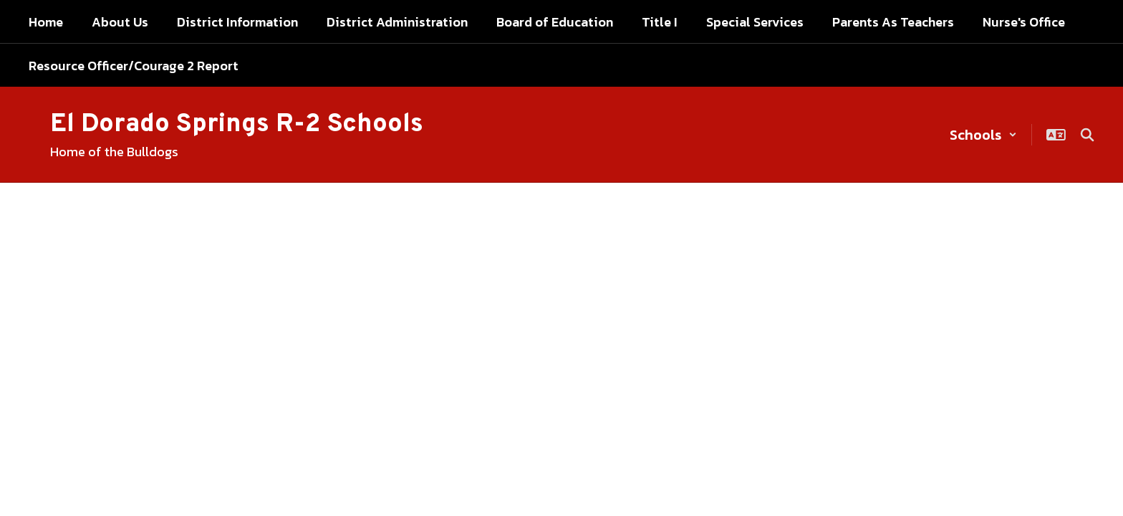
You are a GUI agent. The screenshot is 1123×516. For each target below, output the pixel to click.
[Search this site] (1087, 135)
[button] (983, 134)
